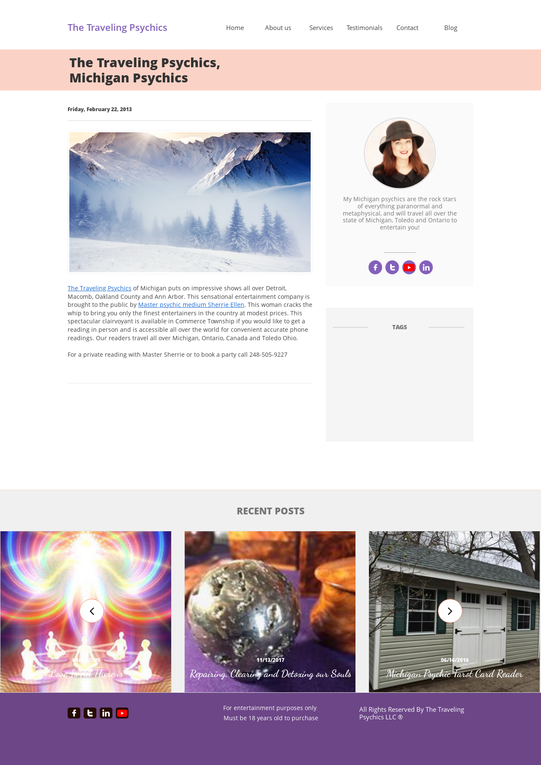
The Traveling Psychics (99, 288)
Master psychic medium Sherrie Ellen (191, 305)
